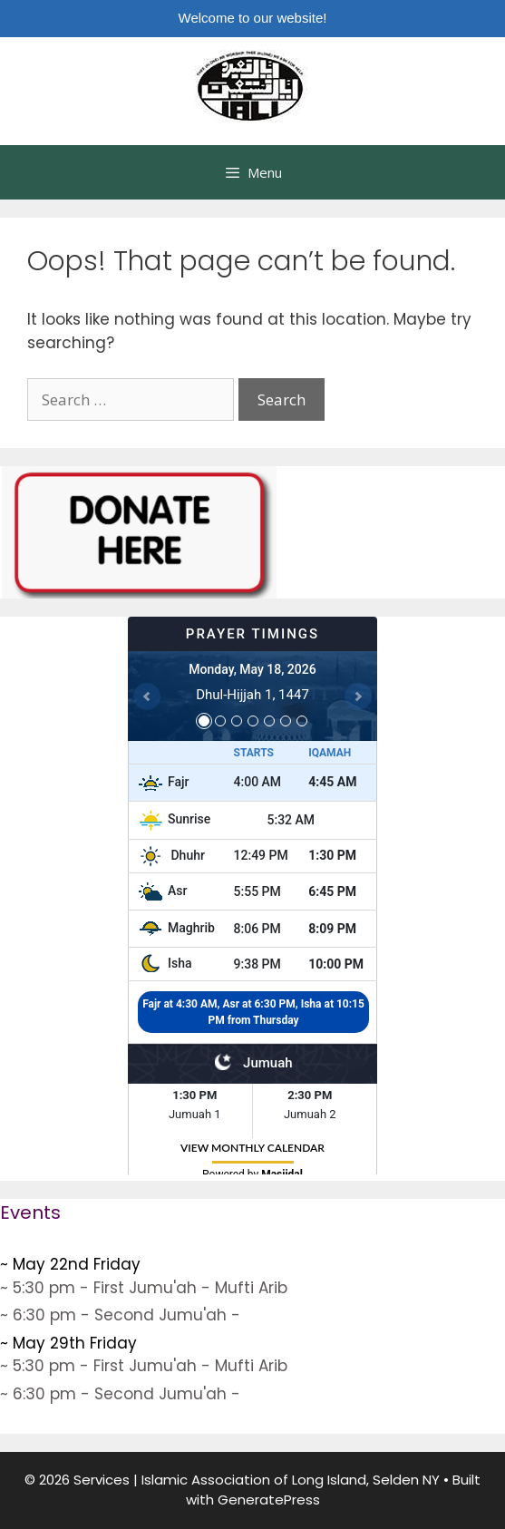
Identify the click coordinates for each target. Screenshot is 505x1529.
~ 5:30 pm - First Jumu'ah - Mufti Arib (143, 1288)
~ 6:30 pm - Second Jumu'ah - (120, 1315)
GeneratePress (269, 1499)
